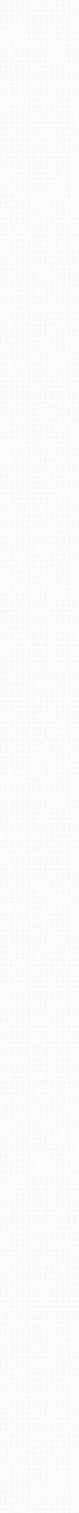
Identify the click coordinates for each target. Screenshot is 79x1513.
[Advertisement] (39, 60)
